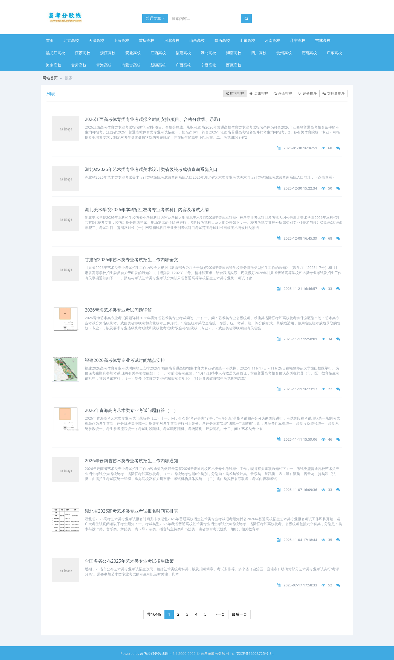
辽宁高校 (297, 40)
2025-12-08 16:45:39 (300, 238)
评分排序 (307, 93)
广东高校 (334, 52)
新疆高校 (158, 65)
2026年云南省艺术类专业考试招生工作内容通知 (131, 461)
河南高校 (272, 40)
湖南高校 (233, 52)
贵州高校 (284, 52)
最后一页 (239, 614)
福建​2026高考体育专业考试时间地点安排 (125, 360)
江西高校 (158, 52)
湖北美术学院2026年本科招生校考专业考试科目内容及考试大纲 (147, 210)
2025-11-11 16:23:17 (300, 388)
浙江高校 (107, 52)
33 (330, 288)
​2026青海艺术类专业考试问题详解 (118, 310)
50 (330, 188)
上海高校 (121, 40)
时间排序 (235, 93)
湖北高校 (208, 52)
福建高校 (183, 52)
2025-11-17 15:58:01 (300, 338)
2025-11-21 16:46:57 (300, 288)
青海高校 (104, 65)
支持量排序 (333, 93)
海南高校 (53, 65)
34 (330, 338)
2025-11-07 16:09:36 (300, 489)
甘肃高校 (78, 65)
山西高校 (197, 40)
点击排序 (259, 93)
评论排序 (283, 93)
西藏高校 (233, 65)
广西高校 (183, 65)
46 (330, 439)
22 (330, 388)
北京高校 (71, 40)
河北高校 (171, 40)
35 (330, 539)
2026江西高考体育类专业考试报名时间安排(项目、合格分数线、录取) (152, 119)
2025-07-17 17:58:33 (300, 585)
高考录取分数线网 (154, 653)
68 (330, 148)
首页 (50, 40)
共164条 (154, 614)
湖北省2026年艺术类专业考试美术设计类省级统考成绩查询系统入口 (151, 169)
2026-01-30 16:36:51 (300, 148)
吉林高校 (323, 40)
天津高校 (96, 40)
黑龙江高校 (55, 52)
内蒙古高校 (131, 65)
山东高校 (247, 40)
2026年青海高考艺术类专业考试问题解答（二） (131, 410)
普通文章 (155, 18)
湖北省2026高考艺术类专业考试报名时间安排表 (131, 511)
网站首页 (50, 77)
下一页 (219, 614)
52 (330, 585)
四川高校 (258, 52)
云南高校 (309, 52)
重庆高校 (146, 40)
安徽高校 (133, 52)
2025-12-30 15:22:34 (300, 188)
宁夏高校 (208, 65)
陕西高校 (222, 40)
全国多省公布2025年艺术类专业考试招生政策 (129, 561)
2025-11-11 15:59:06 (300, 439)
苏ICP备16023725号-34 (255, 653)
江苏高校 (82, 52)
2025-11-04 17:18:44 (300, 539)
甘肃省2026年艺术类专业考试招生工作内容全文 (131, 260)
